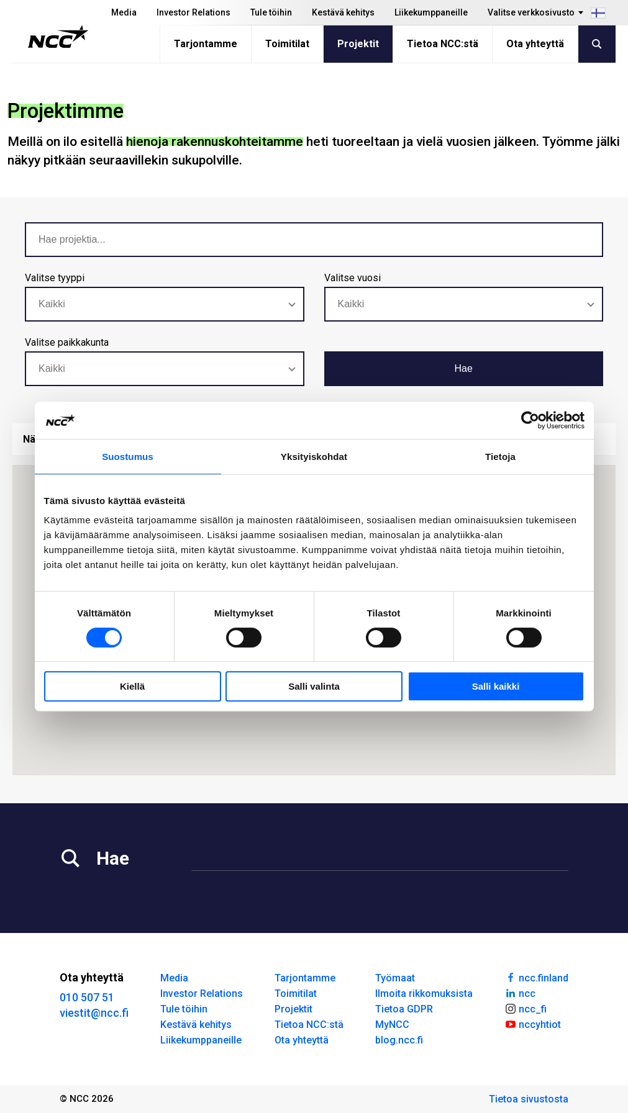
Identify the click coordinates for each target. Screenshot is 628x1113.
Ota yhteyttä (535, 44)
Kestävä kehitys (343, 12)
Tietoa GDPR (404, 1009)
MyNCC (392, 1024)
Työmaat (395, 978)
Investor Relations (193, 12)
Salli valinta (314, 686)
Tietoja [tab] (500, 456)
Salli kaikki (496, 686)
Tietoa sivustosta (528, 1099)
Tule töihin (271, 12)
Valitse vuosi (352, 278)
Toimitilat (287, 44)
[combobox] (164, 304)
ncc (519, 992)
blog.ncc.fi (399, 1040)
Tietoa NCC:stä (442, 44)
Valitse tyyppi (54, 278)
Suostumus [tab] (127, 456)
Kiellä (132, 686)
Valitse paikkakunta (67, 342)
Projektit (358, 44)
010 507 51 (87, 997)
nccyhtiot (532, 1023)
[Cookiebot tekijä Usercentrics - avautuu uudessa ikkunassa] (530, 420)
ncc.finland (536, 977)
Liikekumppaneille (431, 12)
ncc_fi (525, 1008)
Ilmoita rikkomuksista (424, 993)
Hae (464, 368)
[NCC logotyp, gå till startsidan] (58, 36)
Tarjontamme (205, 44)
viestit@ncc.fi (94, 1012)
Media (124, 12)
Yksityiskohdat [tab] (314, 456)
